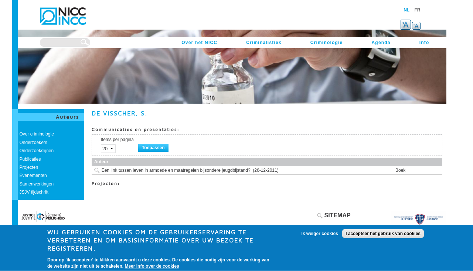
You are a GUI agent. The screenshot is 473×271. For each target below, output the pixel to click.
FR (418, 10)
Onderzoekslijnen (37, 150)
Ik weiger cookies (320, 236)
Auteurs (67, 117)
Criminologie (326, 42)
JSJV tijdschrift (34, 192)
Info (424, 42)
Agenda (380, 42)
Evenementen (33, 175)
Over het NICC (199, 42)
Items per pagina (117, 139)
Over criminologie (37, 134)
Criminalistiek (264, 42)
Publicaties (30, 159)
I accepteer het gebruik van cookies (383, 236)
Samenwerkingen (37, 184)
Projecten (29, 167)
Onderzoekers (33, 142)
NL (406, 10)
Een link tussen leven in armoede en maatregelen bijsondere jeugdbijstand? (176, 170)
